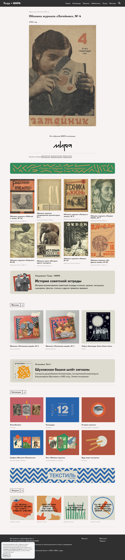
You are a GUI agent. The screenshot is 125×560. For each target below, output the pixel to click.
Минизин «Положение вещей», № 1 (60, 346)
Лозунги (18, 522)
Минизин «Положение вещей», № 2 (24, 346)
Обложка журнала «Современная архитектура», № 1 (48, 215)
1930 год (24, 221)
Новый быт (17, 349)
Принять (6, 555)
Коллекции (76, 3)
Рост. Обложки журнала (55, 458)
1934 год (46, 12)
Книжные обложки (46, 266)
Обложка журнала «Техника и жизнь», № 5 (76, 215)
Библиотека (96, 3)
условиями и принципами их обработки (12, 549)
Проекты (86, 3)
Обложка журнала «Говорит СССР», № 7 (102, 217)
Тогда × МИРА (12, 3)
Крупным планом (56, 157)
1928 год (50, 220)
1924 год (77, 219)
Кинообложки (15, 425)
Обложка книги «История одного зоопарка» (47, 262)
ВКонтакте (103, 538)
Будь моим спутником (90, 458)
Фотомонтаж (45, 157)
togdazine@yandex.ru (27, 538)
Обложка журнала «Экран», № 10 (75, 260)
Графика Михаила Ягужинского (23, 458)
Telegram (103, 541)
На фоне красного (89, 425)
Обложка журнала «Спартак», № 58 (22, 261)
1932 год (104, 221)
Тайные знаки (67, 157)
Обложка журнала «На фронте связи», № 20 (100, 261)
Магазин (112, 3)
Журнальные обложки (36, 12)
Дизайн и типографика (93, 428)
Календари (50, 425)
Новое (68, 3)
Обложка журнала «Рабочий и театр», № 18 (21, 217)
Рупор (105, 3)
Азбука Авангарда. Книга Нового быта (97, 346)
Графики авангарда (21, 461)
